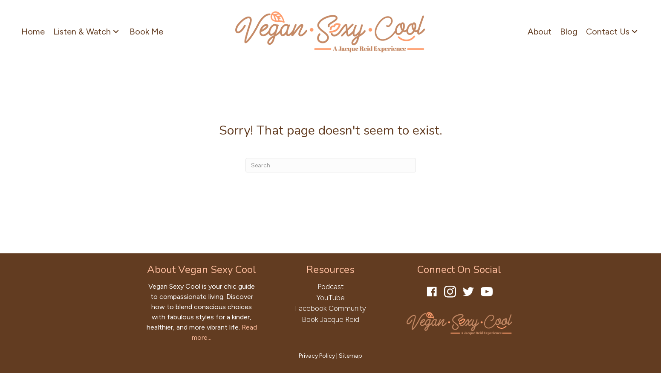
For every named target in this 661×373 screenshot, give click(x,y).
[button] (116, 31)
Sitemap (350, 355)
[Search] (330, 165)
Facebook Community (330, 308)
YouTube (330, 297)
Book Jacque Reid (330, 319)
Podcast (330, 286)
